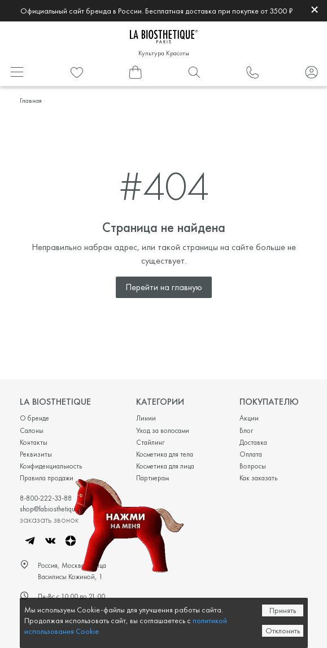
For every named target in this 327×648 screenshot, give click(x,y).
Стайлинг (150, 442)
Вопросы (252, 466)
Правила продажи (46, 478)
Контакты (33, 442)
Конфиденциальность (51, 466)
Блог (246, 430)
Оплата (250, 454)
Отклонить (282, 630)
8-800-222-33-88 (46, 498)
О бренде (34, 418)
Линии (146, 418)
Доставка (253, 442)
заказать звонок (49, 519)
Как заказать (258, 478)
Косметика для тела (164, 454)
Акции (249, 418)
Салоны (31, 430)
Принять (282, 610)
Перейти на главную (163, 287)
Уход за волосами (162, 430)
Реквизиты (36, 454)
